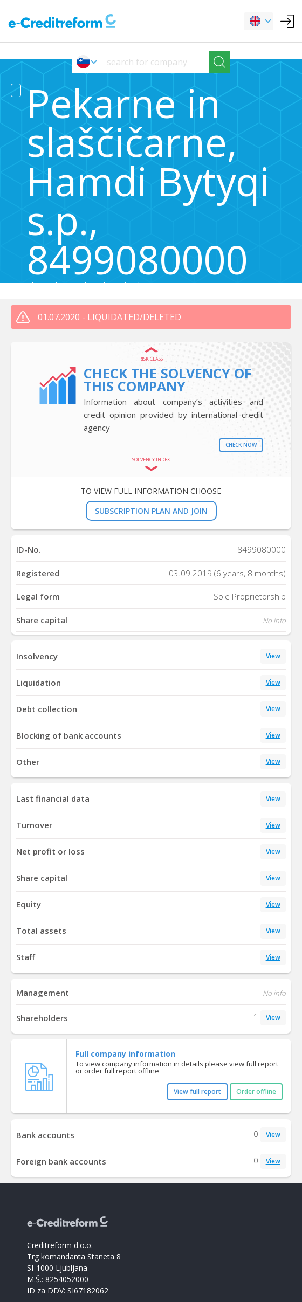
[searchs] (155, 62)
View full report (197, 1091)
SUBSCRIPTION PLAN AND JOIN (151, 511)
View (273, 655)
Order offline (256, 1091)
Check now (241, 445)
